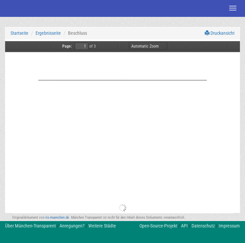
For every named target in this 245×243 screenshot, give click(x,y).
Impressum (229, 225)
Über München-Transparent (30, 225)
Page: (67, 46)
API (184, 225)
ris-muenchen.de (57, 217)
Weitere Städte (102, 225)
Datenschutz (203, 225)
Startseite (19, 33)
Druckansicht (220, 33)
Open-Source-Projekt (158, 225)
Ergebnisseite (48, 33)
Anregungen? (72, 225)
